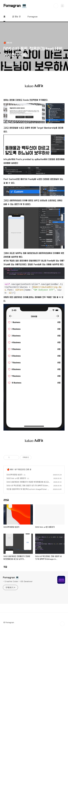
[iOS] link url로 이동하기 (16, 597)
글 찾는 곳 (16, 17)
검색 (56, 6)
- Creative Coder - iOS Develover (18, 700)
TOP (62, 742)
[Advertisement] (34, 470)
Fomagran (32, 17)
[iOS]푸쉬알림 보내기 (14, 593)
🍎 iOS (10, 588)
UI (15, 588)
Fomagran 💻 (15, 6)
